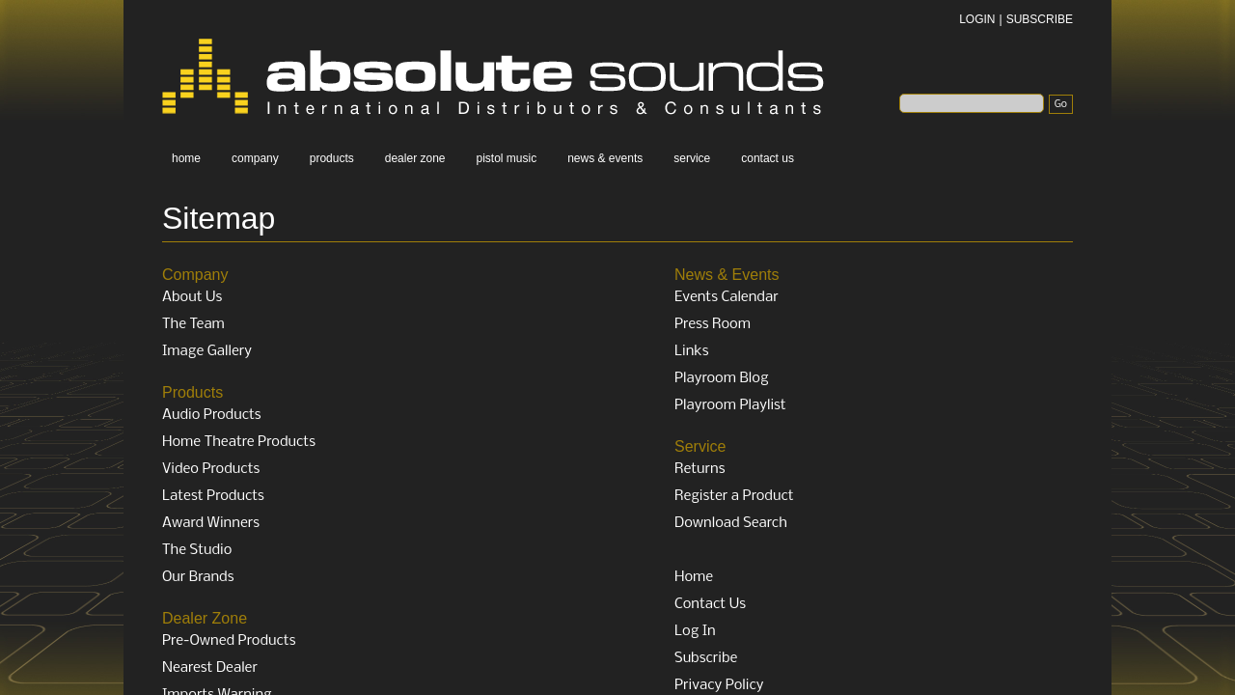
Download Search (730, 523)
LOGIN (977, 19)
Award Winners (211, 523)
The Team (193, 324)
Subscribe (705, 658)
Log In (695, 631)
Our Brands (197, 577)
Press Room (712, 324)
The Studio (197, 550)
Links (691, 351)
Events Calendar (726, 297)
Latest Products (213, 496)
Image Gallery (207, 351)
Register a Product (734, 496)
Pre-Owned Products (228, 641)
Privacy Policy (718, 685)
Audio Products (211, 415)
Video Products (211, 469)
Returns (700, 469)
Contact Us (710, 604)
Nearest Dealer (210, 668)
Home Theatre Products (239, 442)
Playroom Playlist (730, 405)
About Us (192, 297)
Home (693, 577)
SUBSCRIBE (1039, 19)
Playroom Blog (721, 378)
